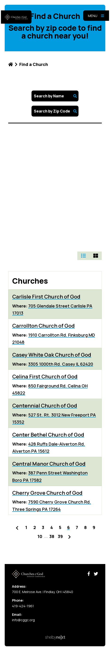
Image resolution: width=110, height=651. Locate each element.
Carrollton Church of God (43, 325)
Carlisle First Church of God (46, 296)
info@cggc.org (23, 620)
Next (70, 536)
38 (51, 536)
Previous (17, 527)
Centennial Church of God (44, 405)
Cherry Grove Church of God (47, 492)
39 (60, 536)
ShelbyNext (55, 637)
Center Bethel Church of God (48, 434)
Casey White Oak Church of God (51, 354)
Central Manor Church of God (49, 463)
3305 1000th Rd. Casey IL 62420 (60, 364)
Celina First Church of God (45, 376)
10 (39, 536)
